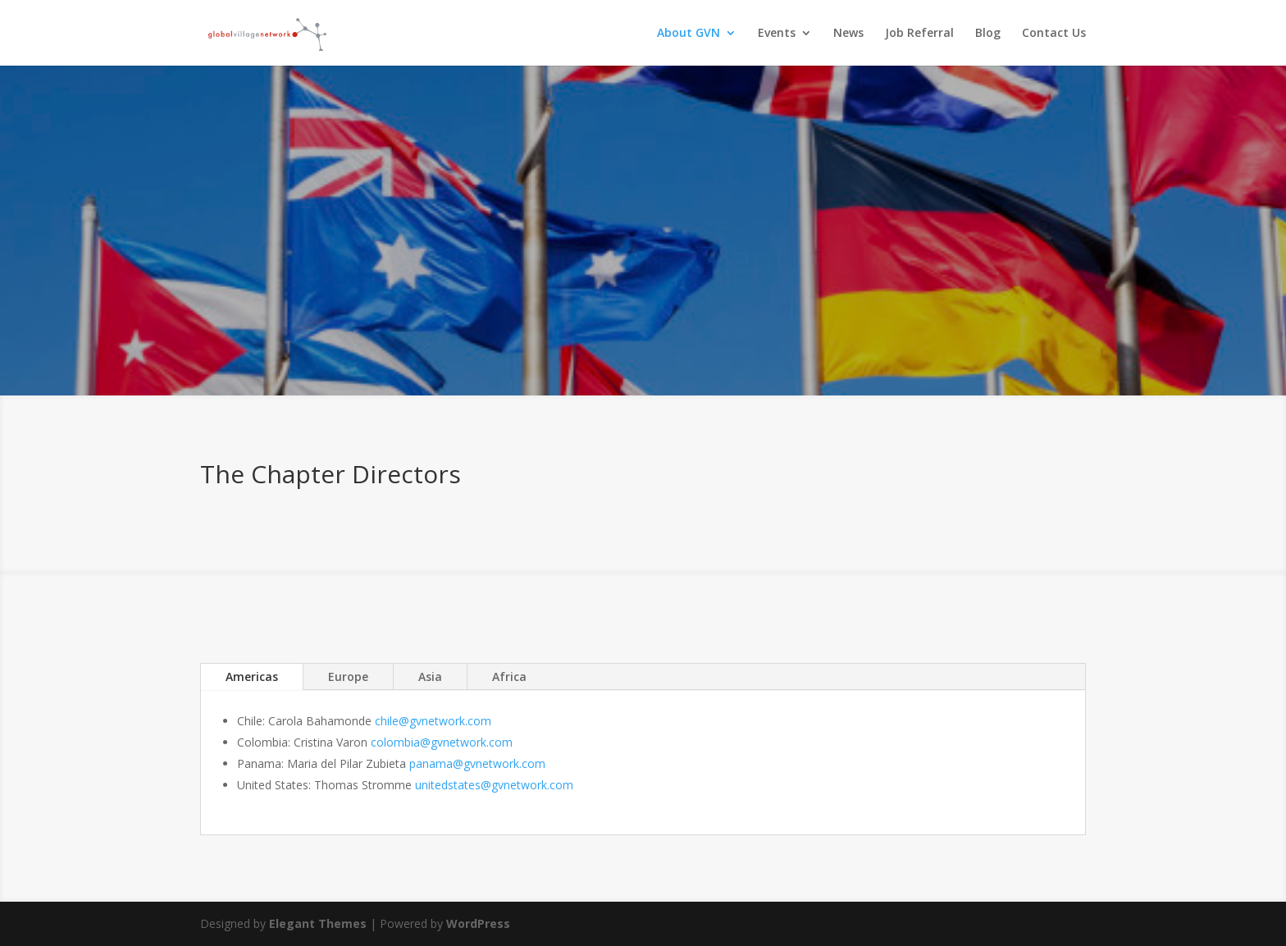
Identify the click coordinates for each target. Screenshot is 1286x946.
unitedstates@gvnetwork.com (494, 785)
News (848, 33)
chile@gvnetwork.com (433, 721)
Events (777, 33)
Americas (252, 676)
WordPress (478, 923)
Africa (509, 676)
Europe (348, 676)
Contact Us (1054, 33)
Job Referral (919, 33)
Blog (988, 33)
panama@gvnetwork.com (477, 763)
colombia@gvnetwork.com (442, 742)
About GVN (688, 33)
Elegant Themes (318, 923)
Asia (430, 676)
